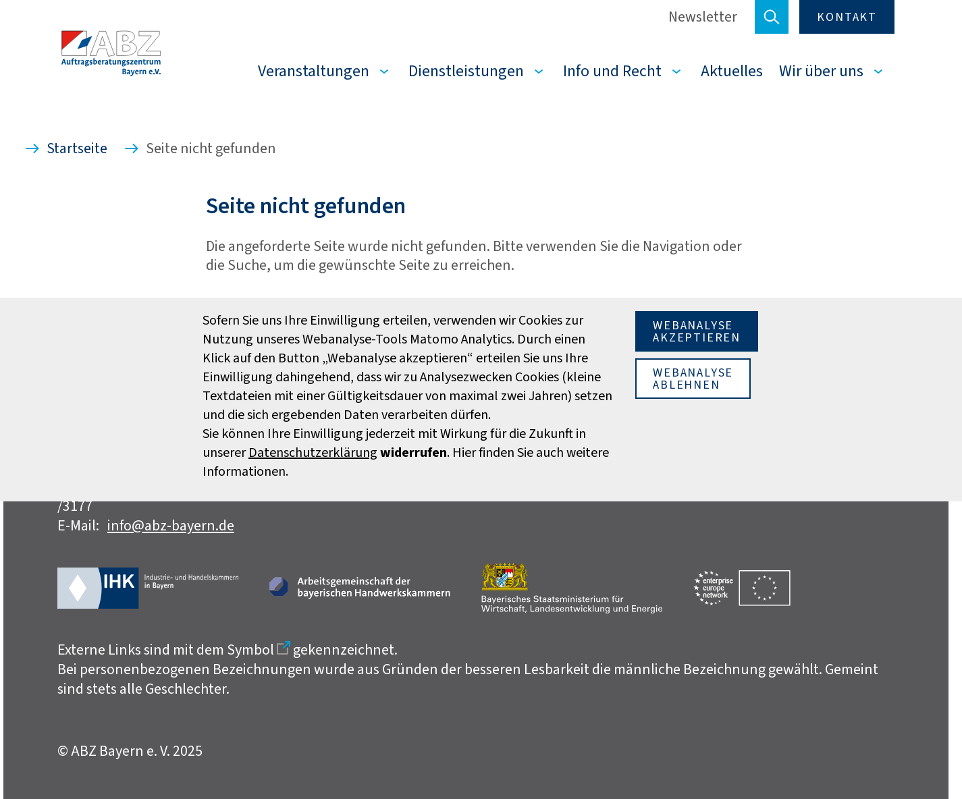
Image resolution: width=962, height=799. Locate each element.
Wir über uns (821, 71)
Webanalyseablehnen (693, 378)
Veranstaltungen (313, 71)
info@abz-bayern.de (170, 525)
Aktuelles (732, 71)
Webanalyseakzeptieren (697, 331)
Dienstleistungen (466, 71)
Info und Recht (612, 71)
